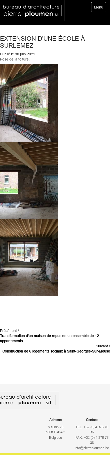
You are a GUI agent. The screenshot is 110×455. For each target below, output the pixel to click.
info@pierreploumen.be (92, 448)
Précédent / (49, 336)
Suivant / (56, 348)
